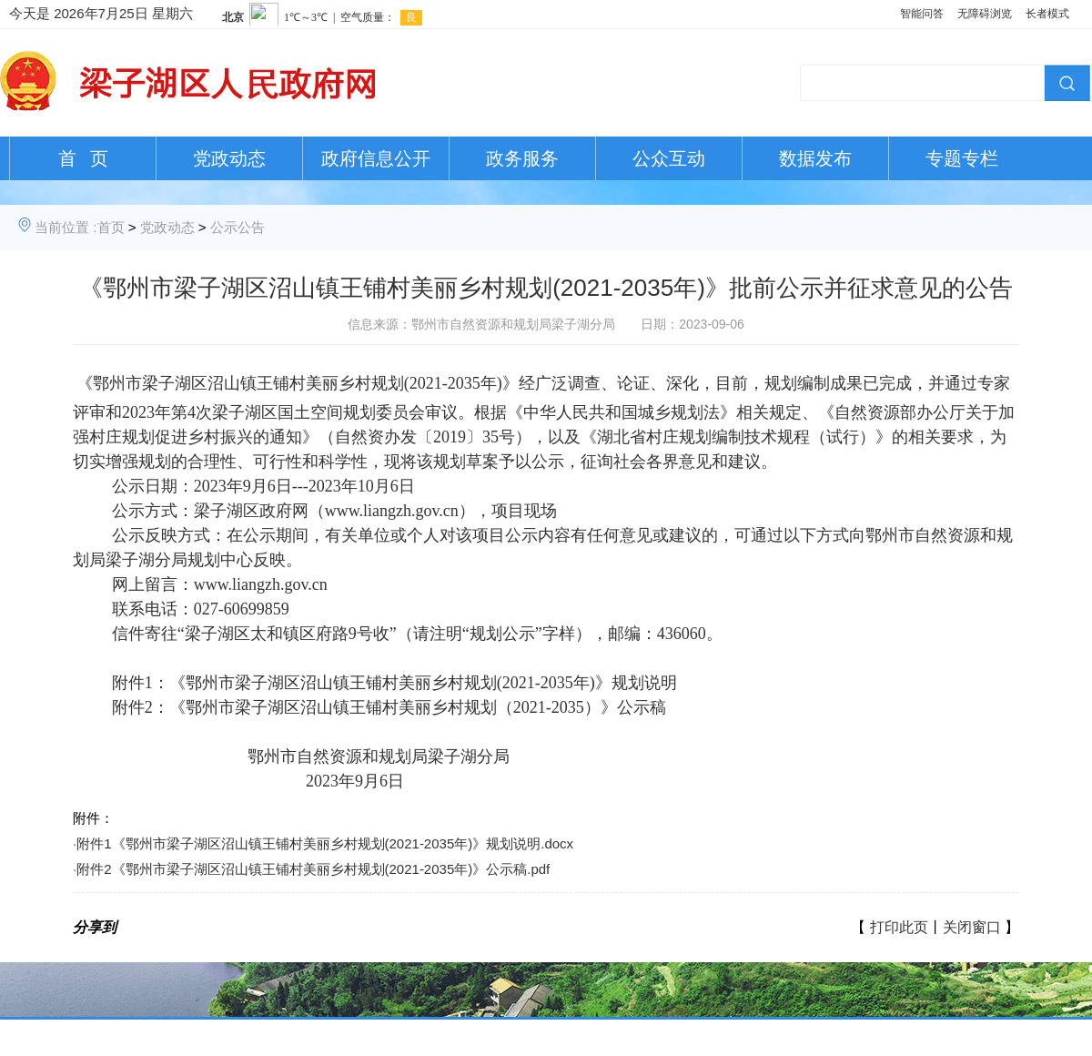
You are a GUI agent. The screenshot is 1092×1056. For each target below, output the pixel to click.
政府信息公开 (375, 158)
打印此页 (899, 927)
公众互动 (668, 158)
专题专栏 (961, 158)
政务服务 (522, 158)
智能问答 (922, 13)
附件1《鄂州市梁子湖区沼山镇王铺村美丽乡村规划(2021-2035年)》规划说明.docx (324, 843)
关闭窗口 (972, 927)
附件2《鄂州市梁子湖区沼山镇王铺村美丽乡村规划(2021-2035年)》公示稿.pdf (313, 869)
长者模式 (1047, 13)
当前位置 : (65, 227)
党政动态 (229, 158)
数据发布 (815, 158)
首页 (111, 227)
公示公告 (237, 227)
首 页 (83, 158)
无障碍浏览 (984, 13)
